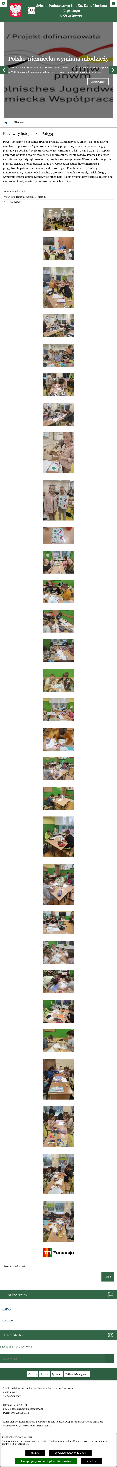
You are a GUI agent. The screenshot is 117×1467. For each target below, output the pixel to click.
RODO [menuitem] (6, 1256)
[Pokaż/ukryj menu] (113, 3)
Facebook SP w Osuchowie (16, 1293)
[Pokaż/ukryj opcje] (3, 3)
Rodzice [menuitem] (7, 1267)
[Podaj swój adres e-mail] (52, 1305)
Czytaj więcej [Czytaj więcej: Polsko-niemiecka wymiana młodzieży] (100, 56)
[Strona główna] (6, 70)
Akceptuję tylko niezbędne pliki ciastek (46, 1461)
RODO (35, 1452)
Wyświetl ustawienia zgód (70, 1452)
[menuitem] (32, 1321)
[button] (4, 43)
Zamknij (91, 1461)
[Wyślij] (109, 1305)
